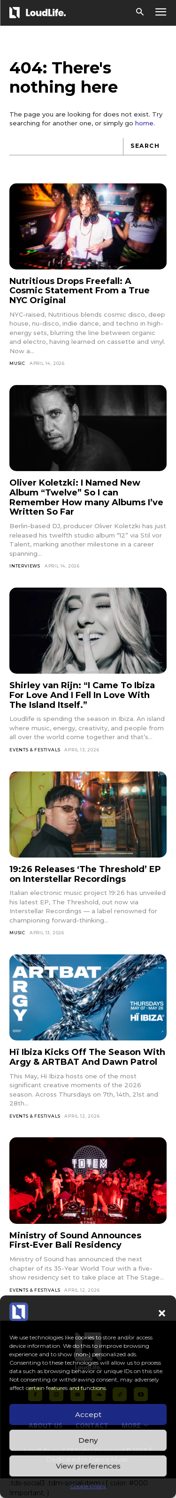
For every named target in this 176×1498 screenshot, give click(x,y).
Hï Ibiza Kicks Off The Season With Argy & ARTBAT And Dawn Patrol (87, 1057)
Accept (88, 1414)
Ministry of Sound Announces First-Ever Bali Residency (75, 1240)
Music (17, 363)
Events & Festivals (34, 749)
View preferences (88, 1466)
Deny (88, 1440)
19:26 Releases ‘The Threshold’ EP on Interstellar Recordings (85, 874)
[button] (162, 1313)
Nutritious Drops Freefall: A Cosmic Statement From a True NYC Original (79, 290)
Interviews (24, 565)
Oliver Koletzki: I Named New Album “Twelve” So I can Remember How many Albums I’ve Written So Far (86, 497)
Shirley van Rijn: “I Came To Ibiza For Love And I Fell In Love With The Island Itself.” (82, 695)
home (144, 123)
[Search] (145, 146)
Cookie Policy (88, 1486)
